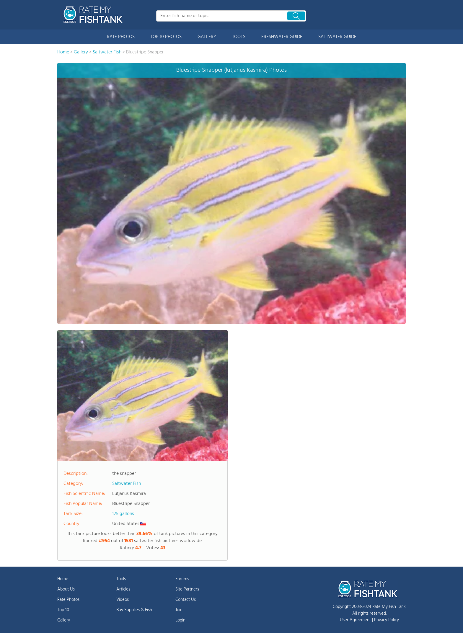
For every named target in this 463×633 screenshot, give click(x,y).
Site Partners (187, 589)
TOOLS (238, 37)
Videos (122, 599)
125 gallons (123, 514)
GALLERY (207, 37)
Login (180, 620)
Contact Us (185, 599)
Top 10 (63, 610)
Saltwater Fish (126, 484)
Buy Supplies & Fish (134, 610)
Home (62, 579)
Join (178, 610)
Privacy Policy (386, 620)
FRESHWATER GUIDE (281, 37)
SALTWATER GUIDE (337, 37)
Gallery (63, 620)
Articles (123, 589)
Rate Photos (68, 599)
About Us (66, 589)
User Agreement (355, 620)
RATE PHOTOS (121, 37)
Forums (182, 579)
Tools (121, 579)
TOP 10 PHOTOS (166, 37)
